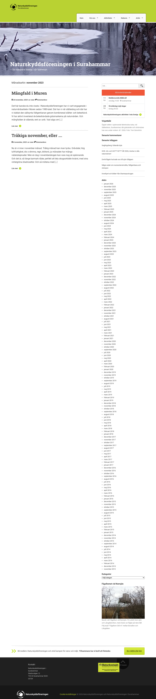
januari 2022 (108, 308)
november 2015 (110, 504)
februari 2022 (109, 305)
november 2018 (110, 406)
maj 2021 (107, 327)
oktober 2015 (109, 507)
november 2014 (110, 538)
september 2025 (110, 192)
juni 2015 (107, 518)
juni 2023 (107, 260)
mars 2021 (108, 333)
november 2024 (110, 218)
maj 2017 (107, 454)
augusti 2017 (109, 448)
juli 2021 (107, 322)
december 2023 (110, 243)
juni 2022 (107, 294)
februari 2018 (109, 431)
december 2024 (110, 215)
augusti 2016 (109, 479)
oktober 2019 (109, 378)
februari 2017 (109, 462)
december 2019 (110, 372)
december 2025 (110, 187)
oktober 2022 (109, 282)
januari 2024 (108, 240)
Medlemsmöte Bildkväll (118, 98)
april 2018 (107, 426)
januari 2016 (108, 499)
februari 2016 (109, 496)
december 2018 (110, 403)
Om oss (92, 18)
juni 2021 (107, 324)
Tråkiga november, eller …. (37, 135)
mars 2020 (108, 364)
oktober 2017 (109, 442)
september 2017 (110, 445)
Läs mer (15, 126)
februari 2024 (109, 237)
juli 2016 (107, 482)
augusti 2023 (109, 254)
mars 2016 (108, 493)
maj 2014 (107, 555)
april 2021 (107, 330)
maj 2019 (107, 389)
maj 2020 (107, 358)
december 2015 (110, 501)
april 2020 (107, 361)
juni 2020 (107, 355)
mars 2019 (108, 395)
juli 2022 (107, 291)
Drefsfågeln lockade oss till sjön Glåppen (117, 159)
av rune (31, 100)
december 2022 (110, 277)
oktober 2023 (109, 249)
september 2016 (110, 476)
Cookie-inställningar (68, 694)
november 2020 (110, 344)
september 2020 (110, 350)
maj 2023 (107, 263)
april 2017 (107, 457)
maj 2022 (107, 296)
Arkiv (138, 18)
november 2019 (110, 375)
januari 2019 (108, 400)
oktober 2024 (109, 220)
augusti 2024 (109, 223)
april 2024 (107, 232)
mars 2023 (108, 268)
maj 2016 (107, 488)
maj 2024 (107, 229)
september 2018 (110, 412)
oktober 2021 (109, 316)
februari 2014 (109, 563)
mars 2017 (108, 459)
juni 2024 (107, 226)
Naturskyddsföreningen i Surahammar (60, 64)
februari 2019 (109, 397)
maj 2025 (107, 201)
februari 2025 (109, 209)
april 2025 (107, 203)
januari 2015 (108, 532)
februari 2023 (109, 271)
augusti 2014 (109, 546)
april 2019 (107, 392)
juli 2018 (107, 417)
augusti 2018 (109, 414)
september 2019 (110, 381)
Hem (81, 18)
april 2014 (107, 558)
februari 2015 (109, 530)
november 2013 (110, 569)
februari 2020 (109, 367)
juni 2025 (107, 198)
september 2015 (110, 510)
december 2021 (110, 310)
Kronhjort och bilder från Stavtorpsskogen (117, 174)
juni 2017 (107, 451)
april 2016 (107, 490)
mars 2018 (108, 428)
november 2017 (110, 440)
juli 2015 (107, 515)
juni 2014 (107, 552)
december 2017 (110, 437)
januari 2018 (108, 434)
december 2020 (110, 341)
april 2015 (107, 524)
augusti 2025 (109, 195)
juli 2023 (107, 257)
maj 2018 (107, 423)
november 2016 (110, 471)
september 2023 (110, 251)
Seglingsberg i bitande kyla (112, 145)
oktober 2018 (109, 409)
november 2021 (110, 313)
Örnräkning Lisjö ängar (117, 106)
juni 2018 (107, 420)
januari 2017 (108, 465)
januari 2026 (108, 184)
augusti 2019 (109, 383)
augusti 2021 (109, 319)
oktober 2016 (109, 473)
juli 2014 (107, 549)
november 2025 (110, 189)
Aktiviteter (108, 18)
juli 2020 (107, 352)
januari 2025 (108, 212)
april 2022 (107, 299)
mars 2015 (108, 527)
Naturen (124, 18)
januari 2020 (108, 369)
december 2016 (110, 468)
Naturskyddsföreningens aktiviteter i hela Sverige (120, 115)
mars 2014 (108, 560)
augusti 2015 (109, 513)
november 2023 (110, 246)
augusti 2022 (109, 288)
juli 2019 (107, 386)
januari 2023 (108, 274)
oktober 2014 (109, 541)
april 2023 (107, 265)
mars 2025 (108, 206)
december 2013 (110, 566)
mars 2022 (108, 302)
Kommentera (42, 100)
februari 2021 (109, 336)
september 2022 (110, 285)
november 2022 (110, 279)
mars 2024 (108, 234)
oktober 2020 (109, 347)
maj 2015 (107, 521)
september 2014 (110, 544)
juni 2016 (107, 485)
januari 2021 (108, 338)
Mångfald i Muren (29, 93)
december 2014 (110, 535)
